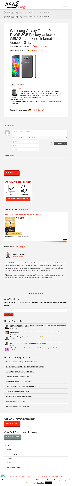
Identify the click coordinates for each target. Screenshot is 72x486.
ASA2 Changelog (12, 454)
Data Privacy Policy (13, 467)
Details (31, 220)
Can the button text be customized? (15, 401)
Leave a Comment (40, 46)
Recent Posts (20, 84)
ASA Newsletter (12, 450)
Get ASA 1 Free (12, 437)
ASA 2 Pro (23, 97)
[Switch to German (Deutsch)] (36, 50)
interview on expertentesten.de (52, 101)
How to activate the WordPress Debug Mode (18, 406)
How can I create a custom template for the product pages (21, 362)
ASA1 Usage (18, 325)
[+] (40, 137)
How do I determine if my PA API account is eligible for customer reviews (25, 367)
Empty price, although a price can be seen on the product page (22, 386)
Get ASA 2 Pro (12, 423)
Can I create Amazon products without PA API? (18, 376)
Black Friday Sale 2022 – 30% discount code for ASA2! (29, 342)
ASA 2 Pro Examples (18, 247)
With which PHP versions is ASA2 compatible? (18, 381)
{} (37, 137)
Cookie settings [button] (31, 483)
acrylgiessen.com (17, 256)
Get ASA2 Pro (11, 173)
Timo (22, 89)
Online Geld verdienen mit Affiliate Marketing (23, 214)
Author (12, 84)
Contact (9, 458)
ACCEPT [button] (48, 483)
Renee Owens (15, 348)
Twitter (21, 99)
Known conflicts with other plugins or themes (18, 391)
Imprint (9, 463)
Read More (40, 483)
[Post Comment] (60, 143)
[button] (65, 4)
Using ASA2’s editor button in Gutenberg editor (18, 396)
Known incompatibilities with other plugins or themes (20, 371)
